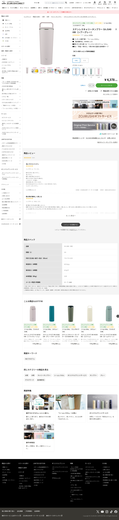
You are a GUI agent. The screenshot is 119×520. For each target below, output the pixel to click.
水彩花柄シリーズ (7, 161)
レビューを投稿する (71, 225)
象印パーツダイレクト (7, 219)
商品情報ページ (78, 138)
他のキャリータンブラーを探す (107, 142)
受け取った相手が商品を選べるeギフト (10, 71)
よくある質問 (6, 199)
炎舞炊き (4, 59)
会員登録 (71, 2)
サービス (114, 7)
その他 (59, 7)
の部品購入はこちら (95, 138)
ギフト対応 (90, 23)
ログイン (73, 230)
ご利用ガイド (78, 2)
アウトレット (100, 7)
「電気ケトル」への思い (9, 105)
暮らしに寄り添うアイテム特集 (10, 90)
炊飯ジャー (4, 7)
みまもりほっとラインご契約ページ (10, 128)
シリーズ (66, 7)
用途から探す (22, 468)
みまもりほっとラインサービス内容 (10, 133)
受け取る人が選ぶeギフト (9, 93)
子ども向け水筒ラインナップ (10, 102)
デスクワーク (29, 380)
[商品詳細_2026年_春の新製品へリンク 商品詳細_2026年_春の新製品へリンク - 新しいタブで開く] (95, 104)
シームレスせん (108, 23)
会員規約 (4, 213)
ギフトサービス (6, 117)
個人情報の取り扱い (108, 475)
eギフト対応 (99, 23)
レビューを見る (88, 35)
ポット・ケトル (24, 7)
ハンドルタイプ (77, 25)
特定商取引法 (6, 208)
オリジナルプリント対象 (79, 23)
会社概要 (4, 205)
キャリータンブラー (44, 375)
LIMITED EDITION (76, 7)
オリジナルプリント (89, 7)
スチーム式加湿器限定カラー (10, 143)
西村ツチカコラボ (7, 146)
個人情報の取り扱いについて (10, 202)
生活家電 (33, 7)
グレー (103, 375)
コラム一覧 (5, 96)
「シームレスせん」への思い (10, 108)
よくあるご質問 (87, 2)
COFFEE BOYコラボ (7, 152)
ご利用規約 (5, 210)
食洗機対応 (40, 380)
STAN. (4, 68)
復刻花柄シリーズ (7, 158)
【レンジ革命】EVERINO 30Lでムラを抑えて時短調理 (10, 82)
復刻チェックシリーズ (8, 155)
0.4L (83, 25)
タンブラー (93, 375)
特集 (108, 7)
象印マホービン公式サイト (10, 516)
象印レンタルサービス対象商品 (10, 124)
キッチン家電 (13, 7)
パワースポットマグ (7, 99)
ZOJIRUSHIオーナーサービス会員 (89, 190)
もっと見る (70, 216)
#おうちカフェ (30, 359)
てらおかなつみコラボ (8, 149)
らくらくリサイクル (7, 120)
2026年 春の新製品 (7, 86)
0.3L (84, 60)
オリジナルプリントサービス (77, 375)
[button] (68, 70)
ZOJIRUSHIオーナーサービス (9, 224)
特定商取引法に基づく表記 (110, 480)
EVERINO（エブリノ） (8, 62)
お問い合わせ (111, 138)
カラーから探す (23, 463)
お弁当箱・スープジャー (49, 7)
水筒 (39, 7)
